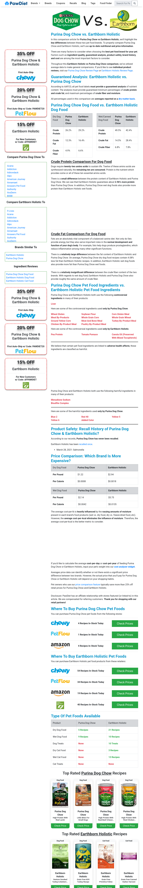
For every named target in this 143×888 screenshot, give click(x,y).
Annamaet (12, 182)
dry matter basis (127, 99)
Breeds (48, 3)
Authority (11, 189)
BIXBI (10, 196)
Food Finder (106, 3)
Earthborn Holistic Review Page (117, 70)
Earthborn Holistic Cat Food (20, 281)
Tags (92, 3)
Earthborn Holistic (15, 255)
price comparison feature (87, 584)
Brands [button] (34, 3)
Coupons (60, 3)
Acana (10, 166)
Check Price (60, 825)
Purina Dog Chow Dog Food (19, 274)
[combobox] (123, 3)
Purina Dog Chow (14, 258)
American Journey (16, 179)
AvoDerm (11, 192)
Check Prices (125, 623)
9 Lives (10, 211)
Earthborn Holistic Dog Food (20, 277)
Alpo (9, 176)
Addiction (12, 169)
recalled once (85, 444)
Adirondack (12, 172)
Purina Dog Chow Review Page (83, 70)
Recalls (73, 3)
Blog (83, 3)
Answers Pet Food (16, 186)
